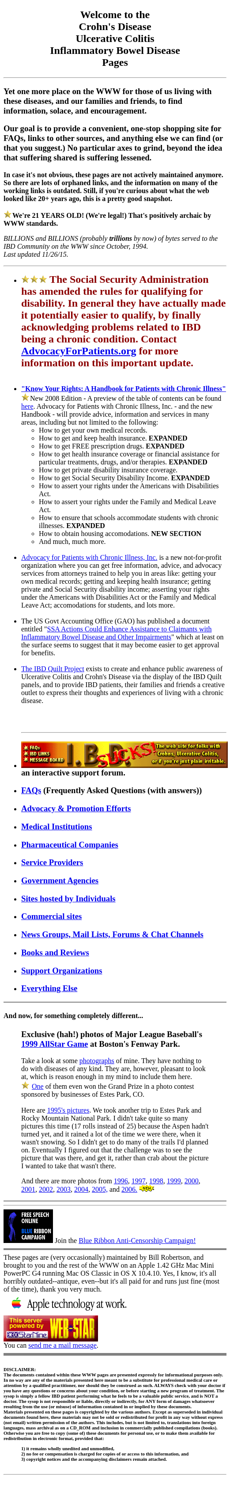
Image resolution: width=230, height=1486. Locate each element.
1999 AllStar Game (54, 1044)
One (38, 1086)
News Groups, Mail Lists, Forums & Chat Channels (112, 934)
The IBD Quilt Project (52, 669)
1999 (174, 1181)
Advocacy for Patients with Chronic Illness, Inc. (89, 557)
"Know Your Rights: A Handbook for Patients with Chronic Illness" (123, 388)
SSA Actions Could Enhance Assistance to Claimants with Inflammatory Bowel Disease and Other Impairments (116, 633)
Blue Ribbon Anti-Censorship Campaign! (137, 1240)
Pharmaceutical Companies (69, 844)
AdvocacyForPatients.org (78, 351)
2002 (46, 1189)
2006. (129, 1189)
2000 (192, 1181)
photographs (96, 1060)
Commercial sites (51, 916)
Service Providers (52, 862)
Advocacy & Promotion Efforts (76, 808)
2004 (81, 1189)
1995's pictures (68, 1110)
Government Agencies (59, 880)
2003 (64, 1189)
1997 (139, 1181)
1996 (121, 1181)
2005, (100, 1189)
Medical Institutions (56, 826)
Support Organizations (61, 970)
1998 (156, 1181)
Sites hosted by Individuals (68, 898)
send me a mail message (62, 1345)
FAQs (31, 790)
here (27, 406)
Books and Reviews (55, 952)
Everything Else (49, 988)
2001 (28, 1189)
